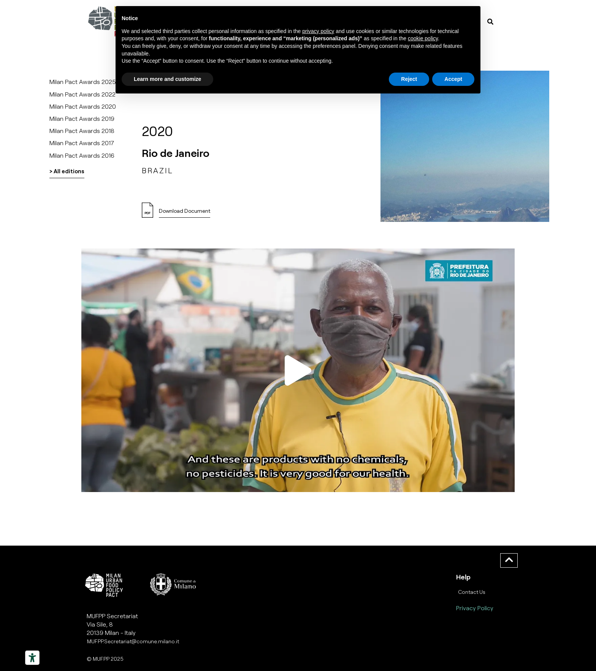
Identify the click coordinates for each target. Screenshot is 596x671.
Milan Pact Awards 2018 (81, 130)
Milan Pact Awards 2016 (81, 155)
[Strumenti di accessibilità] (32, 657)
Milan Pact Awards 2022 (82, 94)
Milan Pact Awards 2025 (82, 81)
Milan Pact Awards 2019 (81, 118)
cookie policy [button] (423, 38)
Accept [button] (453, 79)
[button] (298, 370)
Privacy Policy (474, 607)
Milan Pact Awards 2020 (82, 106)
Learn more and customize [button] (167, 79)
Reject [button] (409, 79)
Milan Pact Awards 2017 (81, 142)
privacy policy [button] (318, 31)
